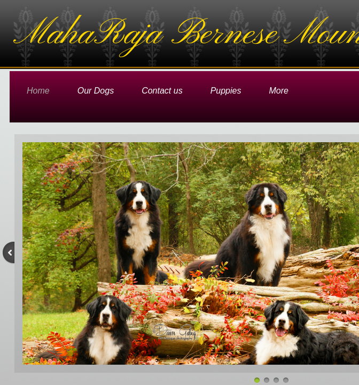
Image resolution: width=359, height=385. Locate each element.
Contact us (162, 90)
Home (38, 90)
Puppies (225, 90)
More (278, 90)
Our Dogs (95, 90)
